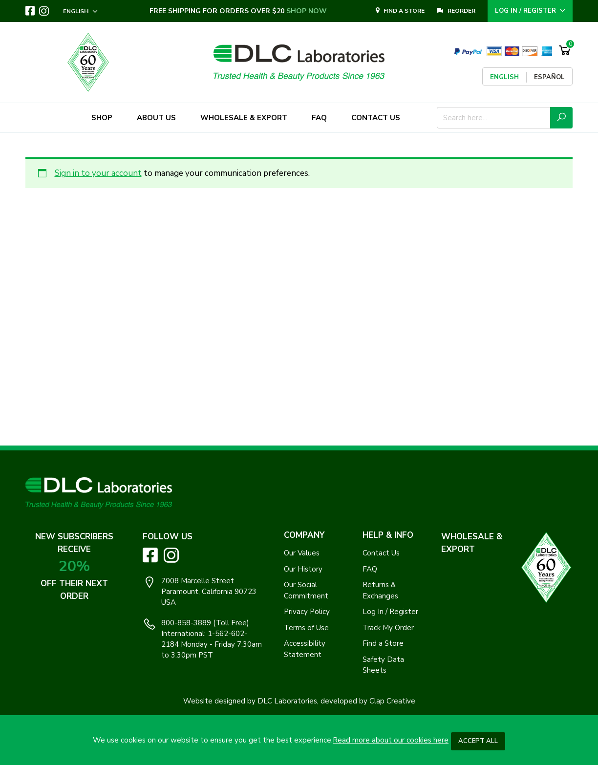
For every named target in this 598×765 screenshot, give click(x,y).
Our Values (302, 553)
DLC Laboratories (287, 701)
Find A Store (400, 11)
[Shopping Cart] (565, 50)
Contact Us (381, 553)
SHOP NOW (307, 11)
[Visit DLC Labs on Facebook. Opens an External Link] (30, 10)
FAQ (370, 569)
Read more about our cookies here (390, 740)
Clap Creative (392, 701)
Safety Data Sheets (383, 665)
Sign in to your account (98, 173)
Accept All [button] (478, 741)
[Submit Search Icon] (561, 117)
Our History (303, 569)
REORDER (456, 11)
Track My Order (388, 628)
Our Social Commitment (306, 590)
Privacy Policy (307, 611)
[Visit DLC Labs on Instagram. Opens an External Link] (44, 11)
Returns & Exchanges (380, 590)
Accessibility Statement (304, 648)
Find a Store (383, 643)
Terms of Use (306, 628)
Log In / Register (390, 611)
